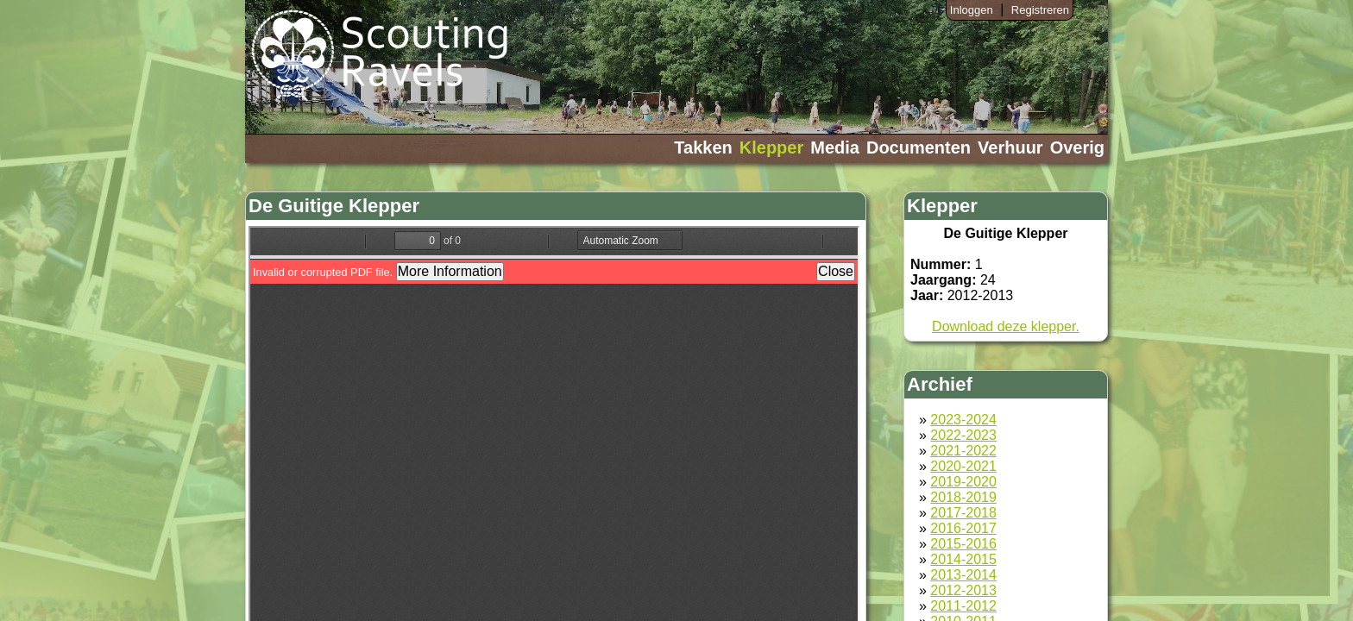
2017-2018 (963, 512)
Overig (1077, 147)
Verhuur (1010, 147)
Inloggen (971, 9)
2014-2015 (963, 559)
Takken (703, 147)
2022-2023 (963, 435)
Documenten (918, 147)
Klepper (771, 147)
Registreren (1040, 9)
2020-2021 (963, 466)
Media (834, 147)
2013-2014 (963, 575)
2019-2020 (963, 481)
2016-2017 (963, 528)
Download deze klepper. (1005, 326)
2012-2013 (963, 590)
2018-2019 (963, 497)
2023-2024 (963, 419)
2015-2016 (963, 543)
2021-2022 (963, 450)
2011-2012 (963, 606)
